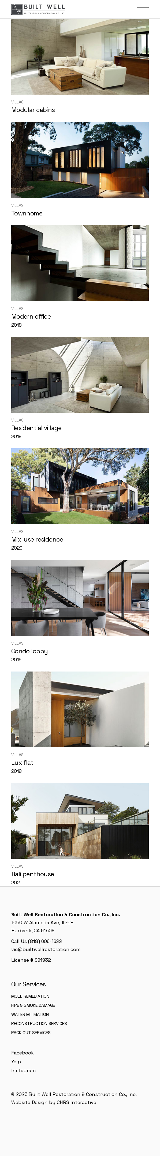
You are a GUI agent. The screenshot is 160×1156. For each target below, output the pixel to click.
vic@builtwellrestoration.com (46, 949)
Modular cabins (33, 110)
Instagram (23, 1070)
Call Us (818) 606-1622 (36, 941)
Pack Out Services (31, 1032)
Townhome (26, 213)
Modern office (31, 316)
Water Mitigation (30, 1014)
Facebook (22, 1053)
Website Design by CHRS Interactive (53, 1102)
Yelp (16, 1061)
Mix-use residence (37, 539)
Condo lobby (29, 651)
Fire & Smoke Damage (33, 1005)
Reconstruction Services (39, 1023)
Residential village (36, 428)
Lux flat (22, 763)
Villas (17, 102)
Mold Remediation (30, 996)
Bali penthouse (32, 874)
